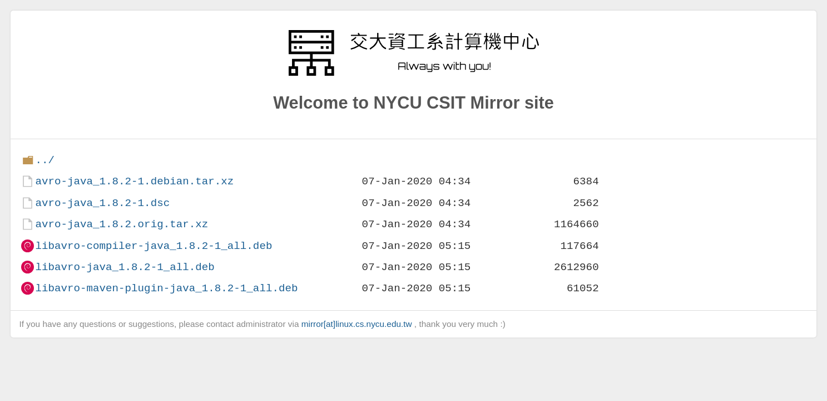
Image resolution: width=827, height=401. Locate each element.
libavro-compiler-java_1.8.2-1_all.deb (153, 245)
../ (45, 160)
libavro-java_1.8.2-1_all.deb (124, 267)
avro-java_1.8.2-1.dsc (102, 203)
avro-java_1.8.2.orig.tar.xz (121, 224)
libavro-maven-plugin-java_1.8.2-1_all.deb (166, 288)
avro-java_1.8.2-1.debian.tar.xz (134, 181)
